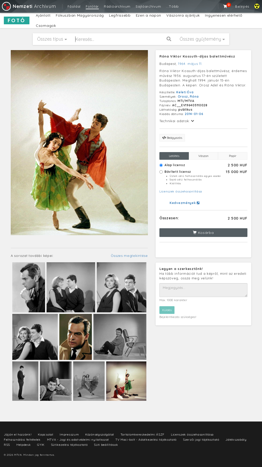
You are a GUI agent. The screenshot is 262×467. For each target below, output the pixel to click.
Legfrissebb (120, 15)
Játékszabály (235, 439)
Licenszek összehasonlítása (180, 191)
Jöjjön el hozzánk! (18, 434)
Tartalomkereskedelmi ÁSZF (143, 434)
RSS (7, 445)
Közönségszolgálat (99, 434)
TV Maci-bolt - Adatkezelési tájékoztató (146, 439)
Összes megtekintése (129, 256)
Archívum (28, 6)
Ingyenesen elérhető (223, 15)
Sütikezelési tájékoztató (69, 445)
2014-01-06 (194, 114)
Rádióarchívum (117, 6)
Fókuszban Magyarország (80, 15)
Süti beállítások (106, 445)
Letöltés (174, 156)
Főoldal (74, 6)
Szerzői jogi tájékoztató (201, 439)
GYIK (41, 445)
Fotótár (92, 6)
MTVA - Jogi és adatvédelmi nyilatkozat (78, 439)
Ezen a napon (148, 15)
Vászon (203, 156)
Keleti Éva (184, 92)
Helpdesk (23, 445)
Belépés (242, 6)
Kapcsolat (45, 434)
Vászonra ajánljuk (183, 15)
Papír (232, 156)
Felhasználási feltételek (22, 439)
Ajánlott (43, 15)
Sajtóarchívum (148, 6)
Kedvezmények (185, 203)
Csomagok (46, 25)
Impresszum (69, 434)
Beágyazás (172, 138)
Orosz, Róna (188, 96)
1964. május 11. (190, 64)
